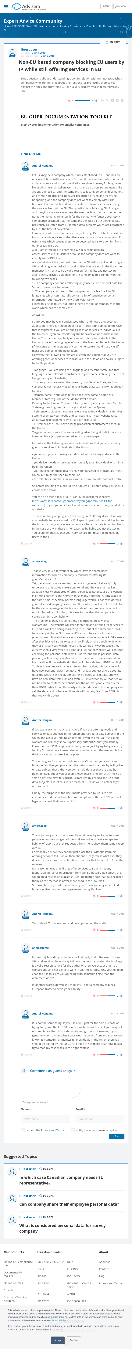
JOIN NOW (121, 6)
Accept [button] (57, 1340)
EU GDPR (19, 26)
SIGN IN (106, 6)
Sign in (70, 1071)
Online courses (13, 1279)
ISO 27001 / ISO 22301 (51, 1257)
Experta (8, 1286)
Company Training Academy (15, 1294)
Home (7, 26)
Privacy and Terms (52, 1130)
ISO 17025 (43, 1297)
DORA (40, 1265)
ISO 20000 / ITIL (77, 1297)
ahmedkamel (40, 948)
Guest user (28, 1169)
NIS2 (70, 1257)
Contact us (105, 1265)
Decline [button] (74, 1340)
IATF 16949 (43, 1290)
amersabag (39, 561)
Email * (80, 1109)
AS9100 (71, 1290)
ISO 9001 (42, 1272)
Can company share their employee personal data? (70, 1201)
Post (117, 1136)
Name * (26, 1109)
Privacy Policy (59, 1320)
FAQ (101, 1272)
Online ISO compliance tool (18, 1259)
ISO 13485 (73, 1272)
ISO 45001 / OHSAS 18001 (79, 1280)
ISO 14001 (43, 1279)
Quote (26, 543)
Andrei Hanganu (42, 166)
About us (104, 1257)
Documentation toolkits (13, 1269)
